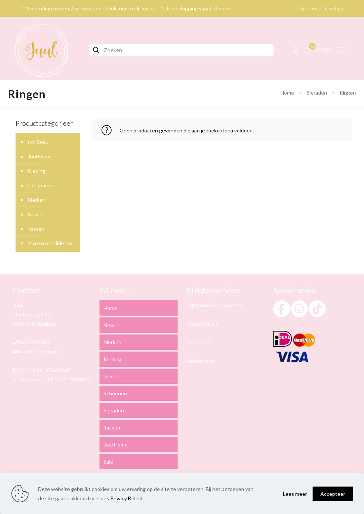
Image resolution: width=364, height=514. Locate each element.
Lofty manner (43, 185)
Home (287, 92)
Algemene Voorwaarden (214, 305)
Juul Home (40, 156)
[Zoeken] (181, 50)
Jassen (111, 376)
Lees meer (295, 494)
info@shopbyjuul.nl (39, 351)
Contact (334, 8)
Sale (108, 461)
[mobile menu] (341, 50)
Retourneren (201, 361)
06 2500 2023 (34, 342)
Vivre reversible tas (50, 243)
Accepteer (332, 494)
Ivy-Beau (38, 142)
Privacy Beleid (202, 323)
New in (36, 214)
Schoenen (115, 393)
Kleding (37, 171)
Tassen (36, 228)
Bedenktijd (199, 342)
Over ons (308, 8)
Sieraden (317, 92)
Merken (37, 200)
